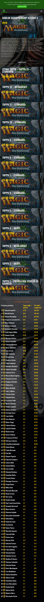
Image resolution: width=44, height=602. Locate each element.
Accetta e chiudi (22, 6)
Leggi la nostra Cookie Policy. (29, 4)
